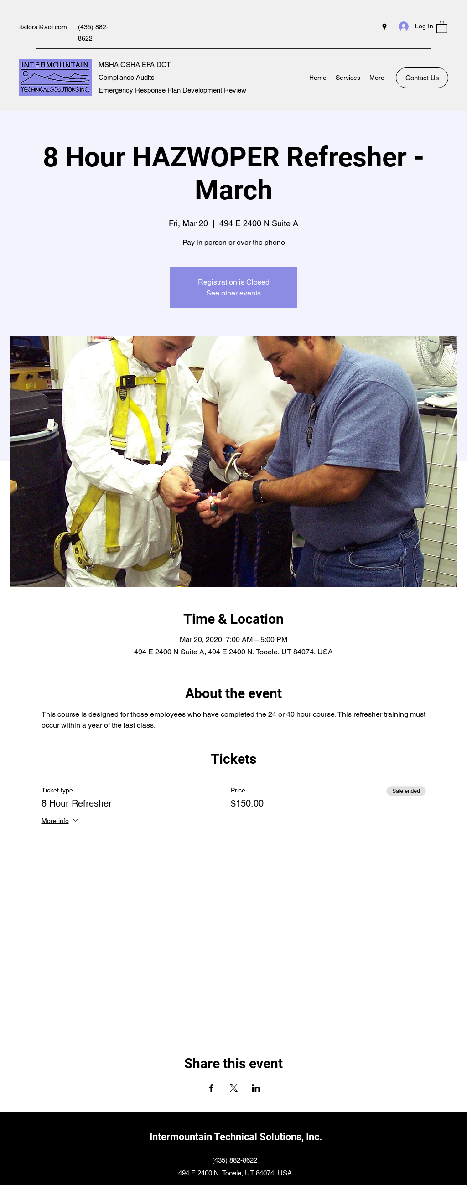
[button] (441, 26)
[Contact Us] (422, 77)
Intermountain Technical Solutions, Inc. (236, 1137)
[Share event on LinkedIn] (256, 1088)
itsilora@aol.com (43, 27)
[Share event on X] (233, 1088)
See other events (233, 293)
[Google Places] (384, 26)
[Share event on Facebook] (211, 1088)
